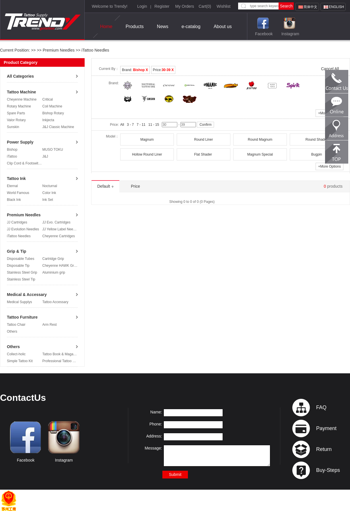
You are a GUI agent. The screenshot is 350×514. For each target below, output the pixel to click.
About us (223, 26)
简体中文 (310, 7)
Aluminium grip (53, 272)
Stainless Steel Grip (22, 272)
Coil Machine (52, 106)
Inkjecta (48, 120)
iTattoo (12, 156)
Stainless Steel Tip (21, 279)
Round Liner (203, 140)
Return (324, 449)
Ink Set (47, 200)
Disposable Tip (18, 266)
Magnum (147, 140)
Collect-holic (16, 354)
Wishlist (223, 6)
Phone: (155, 424)
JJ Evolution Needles (23, 229)
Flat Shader (203, 154)
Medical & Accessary (27, 294)
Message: (153, 448)
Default (105, 186)
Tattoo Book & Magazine (61, 354)
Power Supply (20, 142)
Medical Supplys (19, 302)
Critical (47, 99)
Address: (154, 436)
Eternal (12, 186)
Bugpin (316, 154)
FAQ (321, 407)
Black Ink (14, 200)
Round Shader (317, 140)
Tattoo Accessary (55, 302)
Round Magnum (260, 140)
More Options (329, 166)
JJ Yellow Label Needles (60, 229)
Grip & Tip (16, 251)
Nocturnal (49, 186)
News (162, 26)
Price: (163, 70)
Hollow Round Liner (147, 154)
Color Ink (49, 193)
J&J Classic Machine (58, 127)
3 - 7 (130, 125)
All (122, 125)
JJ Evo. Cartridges (56, 222)
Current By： (109, 69)
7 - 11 (141, 125)
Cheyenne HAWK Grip (59, 266)
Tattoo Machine (21, 92)
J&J (45, 156)
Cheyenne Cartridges (58, 236)
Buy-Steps (328, 470)
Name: (156, 412)
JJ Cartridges (17, 222)
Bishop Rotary (53, 113)
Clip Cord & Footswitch (24, 163)
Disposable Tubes (20, 259)
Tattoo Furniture (22, 317)
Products (135, 26)
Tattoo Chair (16, 325)
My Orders (184, 6)
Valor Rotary (16, 120)
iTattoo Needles (94, 50)
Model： (112, 136)
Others (12, 331)
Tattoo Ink (16, 178)
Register (161, 6)
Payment (326, 428)
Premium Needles (59, 50)
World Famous (18, 193)
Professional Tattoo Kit (59, 361)
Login (142, 6)
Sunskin (13, 127)
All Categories (20, 76)
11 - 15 (153, 125)
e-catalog (191, 26)
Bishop (12, 150)
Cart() (205, 6)
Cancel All (330, 68)
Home (106, 26)
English (336, 7)
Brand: (135, 70)
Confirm (205, 125)
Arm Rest (49, 325)
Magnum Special (260, 154)
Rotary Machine (19, 106)
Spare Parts (16, 113)
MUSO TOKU (52, 150)
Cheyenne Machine (21, 99)
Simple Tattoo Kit (20, 361)
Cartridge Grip (53, 259)
